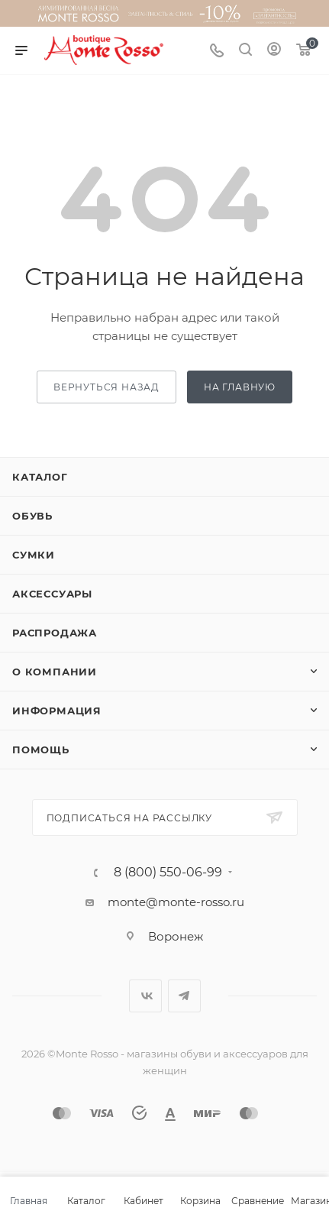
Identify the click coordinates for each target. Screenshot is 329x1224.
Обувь (32, 516)
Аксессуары (52, 594)
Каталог (40, 477)
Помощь (40, 749)
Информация (57, 710)
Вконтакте (145, 996)
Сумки (33, 555)
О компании (54, 671)
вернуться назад (106, 387)
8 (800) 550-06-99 (168, 872)
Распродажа (54, 633)
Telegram (184, 996)
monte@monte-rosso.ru (176, 902)
